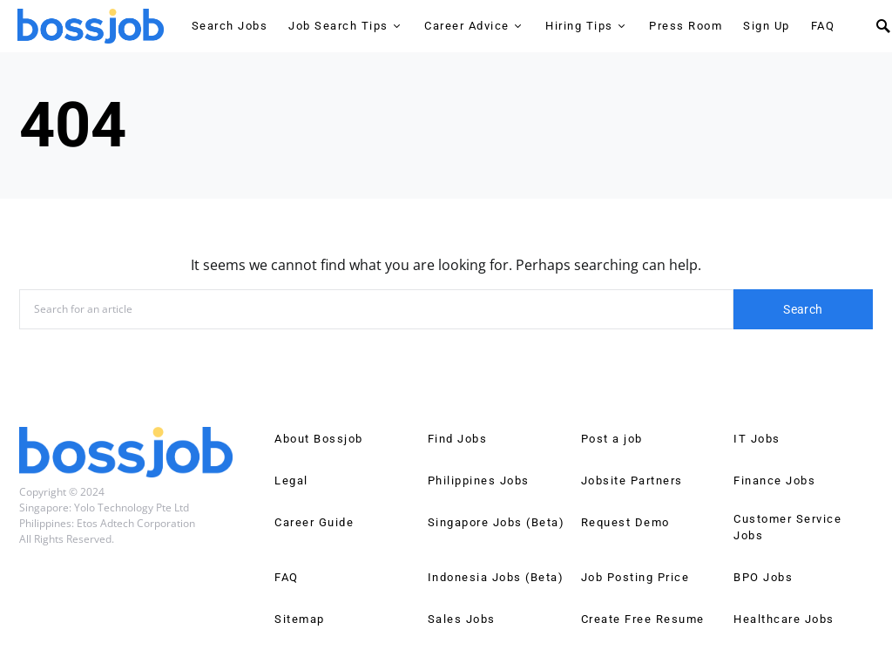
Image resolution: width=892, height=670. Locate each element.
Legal (291, 480)
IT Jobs (756, 438)
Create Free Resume (643, 619)
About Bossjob (318, 438)
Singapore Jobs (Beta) (496, 522)
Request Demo (625, 522)
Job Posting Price (635, 577)
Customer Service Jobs (787, 527)
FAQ (286, 577)
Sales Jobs (462, 619)
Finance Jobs (774, 480)
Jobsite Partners (632, 480)
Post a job (612, 438)
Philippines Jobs (479, 480)
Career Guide (314, 522)
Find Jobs (458, 438)
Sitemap (299, 619)
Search (802, 309)
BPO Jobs (763, 577)
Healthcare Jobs (784, 619)
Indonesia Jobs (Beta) (496, 577)
